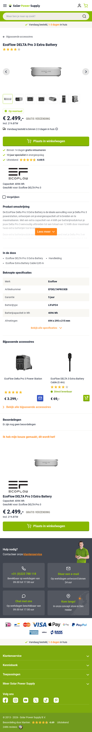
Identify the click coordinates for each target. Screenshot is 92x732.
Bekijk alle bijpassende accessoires (27, 407)
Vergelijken (13, 197)
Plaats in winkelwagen (46, 141)
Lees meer (46, 231)
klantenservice (32, 554)
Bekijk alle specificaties (46, 328)
